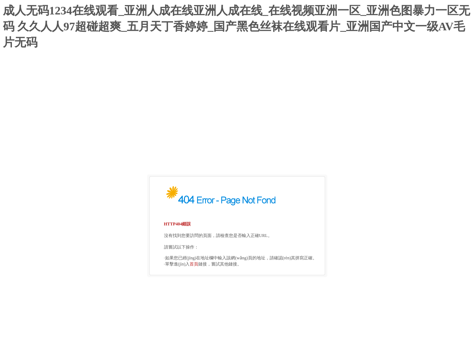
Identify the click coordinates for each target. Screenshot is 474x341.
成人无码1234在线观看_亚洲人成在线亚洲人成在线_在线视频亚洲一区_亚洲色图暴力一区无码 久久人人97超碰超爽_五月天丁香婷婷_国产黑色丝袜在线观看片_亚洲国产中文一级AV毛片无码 (236, 26)
